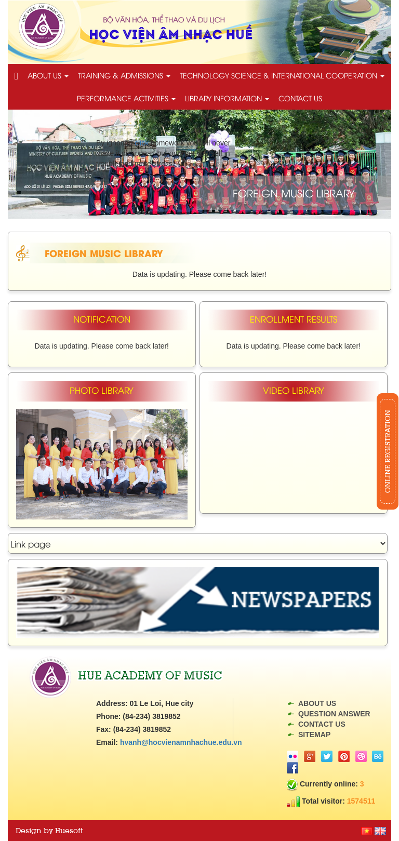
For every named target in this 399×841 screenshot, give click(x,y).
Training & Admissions (124, 75)
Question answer (334, 714)
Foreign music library (104, 253)
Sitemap (314, 734)
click (142, 143)
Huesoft (69, 830)
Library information (227, 98)
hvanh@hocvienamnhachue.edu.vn (181, 742)
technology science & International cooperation (282, 75)
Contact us (300, 98)
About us (48, 75)
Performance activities (126, 98)
